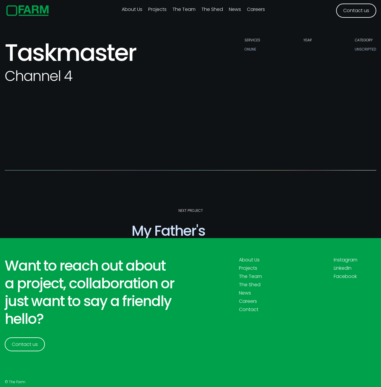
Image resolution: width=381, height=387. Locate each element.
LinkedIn (342, 268)
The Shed (212, 9)
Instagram (345, 260)
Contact (248, 310)
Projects (157, 9)
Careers (256, 9)
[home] (28, 11)
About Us (249, 260)
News (235, 9)
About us (132, 9)
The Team (184, 9)
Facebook (345, 276)
